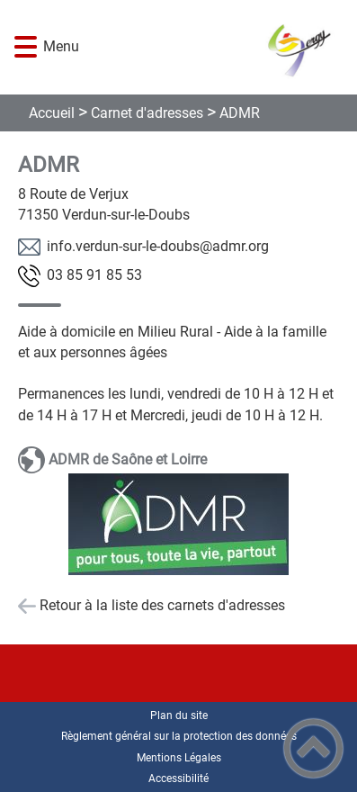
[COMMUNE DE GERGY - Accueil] (207, 47)
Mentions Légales (179, 758)
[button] (25, 47)
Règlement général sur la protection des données (179, 736)
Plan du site (179, 715)
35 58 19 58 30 (94, 275)
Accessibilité (178, 778)
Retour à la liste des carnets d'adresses (162, 605)
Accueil (52, 113)
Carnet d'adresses (147, 113)
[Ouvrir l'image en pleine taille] (178, 525)
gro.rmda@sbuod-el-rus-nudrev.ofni (158, 246)
